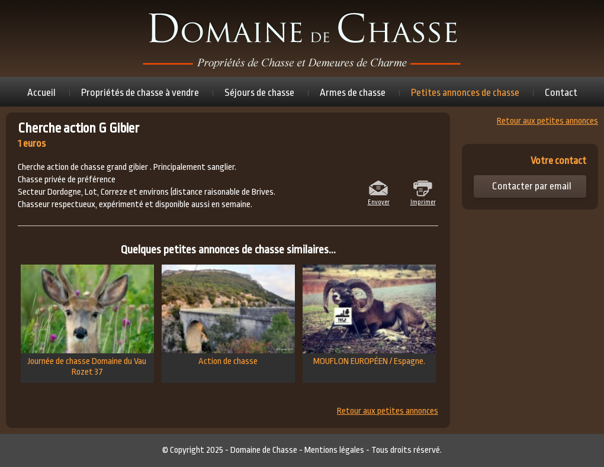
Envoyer (379, 201)
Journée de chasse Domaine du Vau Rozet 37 (87, 321)
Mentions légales (334, 450)
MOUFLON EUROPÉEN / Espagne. (369, 315)
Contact (561, 92)
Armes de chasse (352, 92)
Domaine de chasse (302, 38)
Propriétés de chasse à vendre (140, 92)
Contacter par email (531, 186)
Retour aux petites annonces (387, 411)
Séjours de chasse (259, 92)
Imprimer (423, 201)
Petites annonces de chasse (465, 92)
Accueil (41, 92)
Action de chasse (228, 315)
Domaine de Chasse (263, 450)
